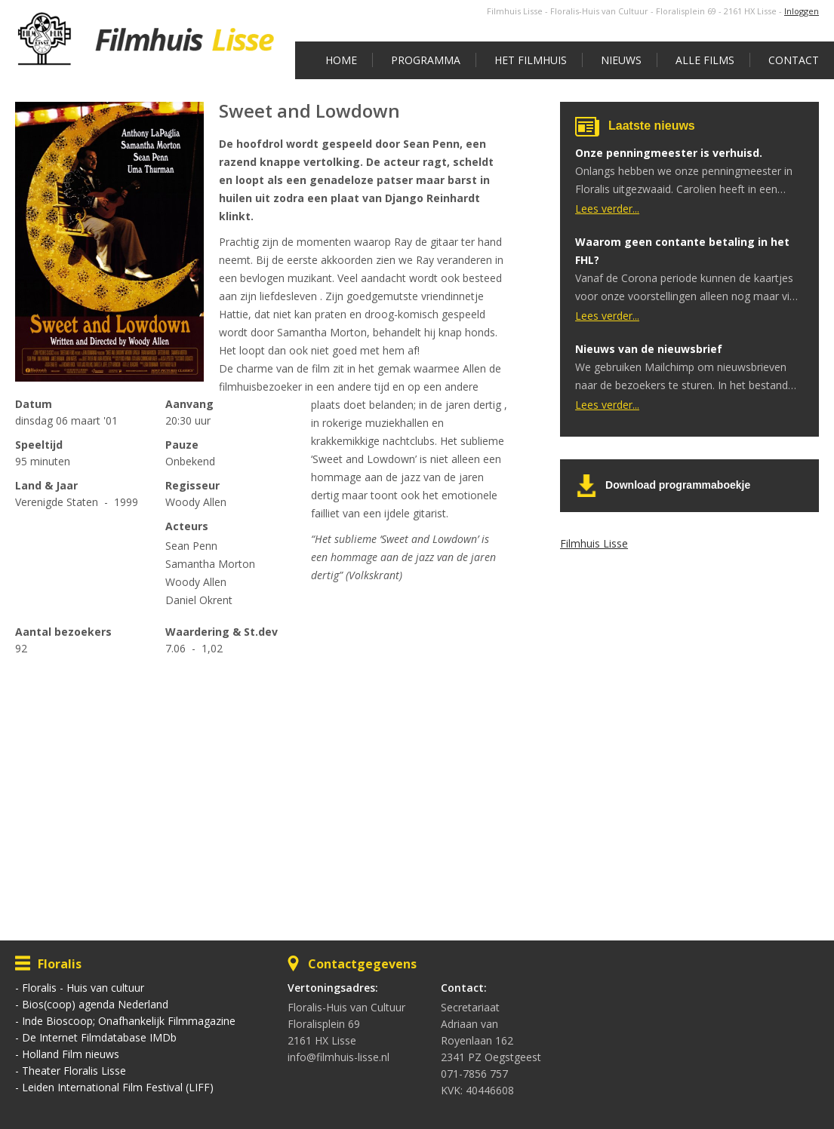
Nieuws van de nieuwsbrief (648, 349)
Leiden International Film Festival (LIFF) (118, 1087)
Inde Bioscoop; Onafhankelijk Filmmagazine (128, 1021)
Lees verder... (607, 208)
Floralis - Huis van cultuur (83, 987)
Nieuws (621, 60)
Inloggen (801, 11)
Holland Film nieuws (70, 1054)
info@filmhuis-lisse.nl (338, 1057)
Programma (425, 60)
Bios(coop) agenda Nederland (95, 1004)
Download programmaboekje (677, 485)
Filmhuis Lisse (594, 543)
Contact (793, 60)
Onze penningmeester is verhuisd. (668, 153)
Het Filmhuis (530, 60)
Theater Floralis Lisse (74, 1070)
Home (341, 60)
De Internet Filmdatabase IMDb (99, 1037)
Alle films (705, 60)
